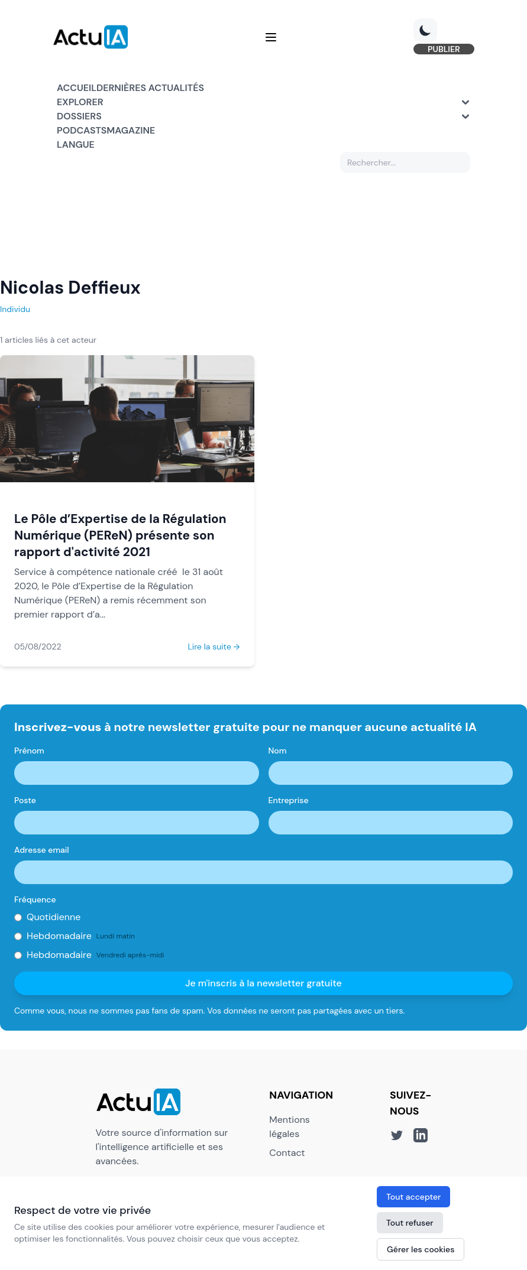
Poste (25, 802)
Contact (287, 1154)
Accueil (76, 89)
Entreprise (289, 802)
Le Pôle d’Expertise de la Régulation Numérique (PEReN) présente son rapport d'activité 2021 (120, 536)
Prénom (29, 752)
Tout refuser (410, 1222)
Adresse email (41, 851)
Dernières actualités (150, 89)
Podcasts (81, 132)
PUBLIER (439, 49)
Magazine (130, 132)
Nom (278, 752)
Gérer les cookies (420, 1249)
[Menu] (271, 38)
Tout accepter (413, 1196)
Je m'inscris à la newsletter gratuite (263, 985)
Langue (76, 146)
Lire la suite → (213, 648)
